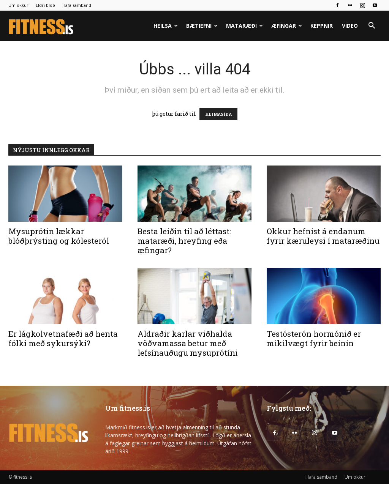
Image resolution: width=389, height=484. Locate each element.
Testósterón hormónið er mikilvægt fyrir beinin (314, 338)
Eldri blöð (45, 5)
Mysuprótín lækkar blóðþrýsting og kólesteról (58, 236)
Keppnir (321, 25)
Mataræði (244, 25)
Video (350, 25)
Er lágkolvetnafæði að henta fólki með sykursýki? (63, 338)
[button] (371, 26)
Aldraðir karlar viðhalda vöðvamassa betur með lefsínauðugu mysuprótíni (188, 343)
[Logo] (41, 26)
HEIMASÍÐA (218, 114)
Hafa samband (76, 5)
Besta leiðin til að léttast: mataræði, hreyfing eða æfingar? (184, 240)
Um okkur (18, 5)
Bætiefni (202, 25)
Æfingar (286, 25)
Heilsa (165, 25)
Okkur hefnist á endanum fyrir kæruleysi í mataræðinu (323, 236)
